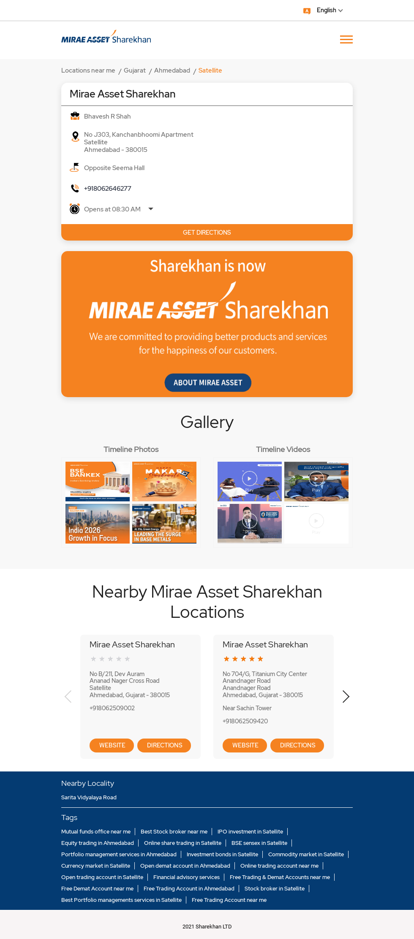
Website (111, 745)
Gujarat (135, 70)
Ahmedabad (172, 70)
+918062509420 (245, 721)
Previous (68, 697)
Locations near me (88, 70)
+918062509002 (112, 708)
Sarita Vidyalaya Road (89, 797)
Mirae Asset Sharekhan (132, 644)
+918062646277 (107, 188)
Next (346, 697)
